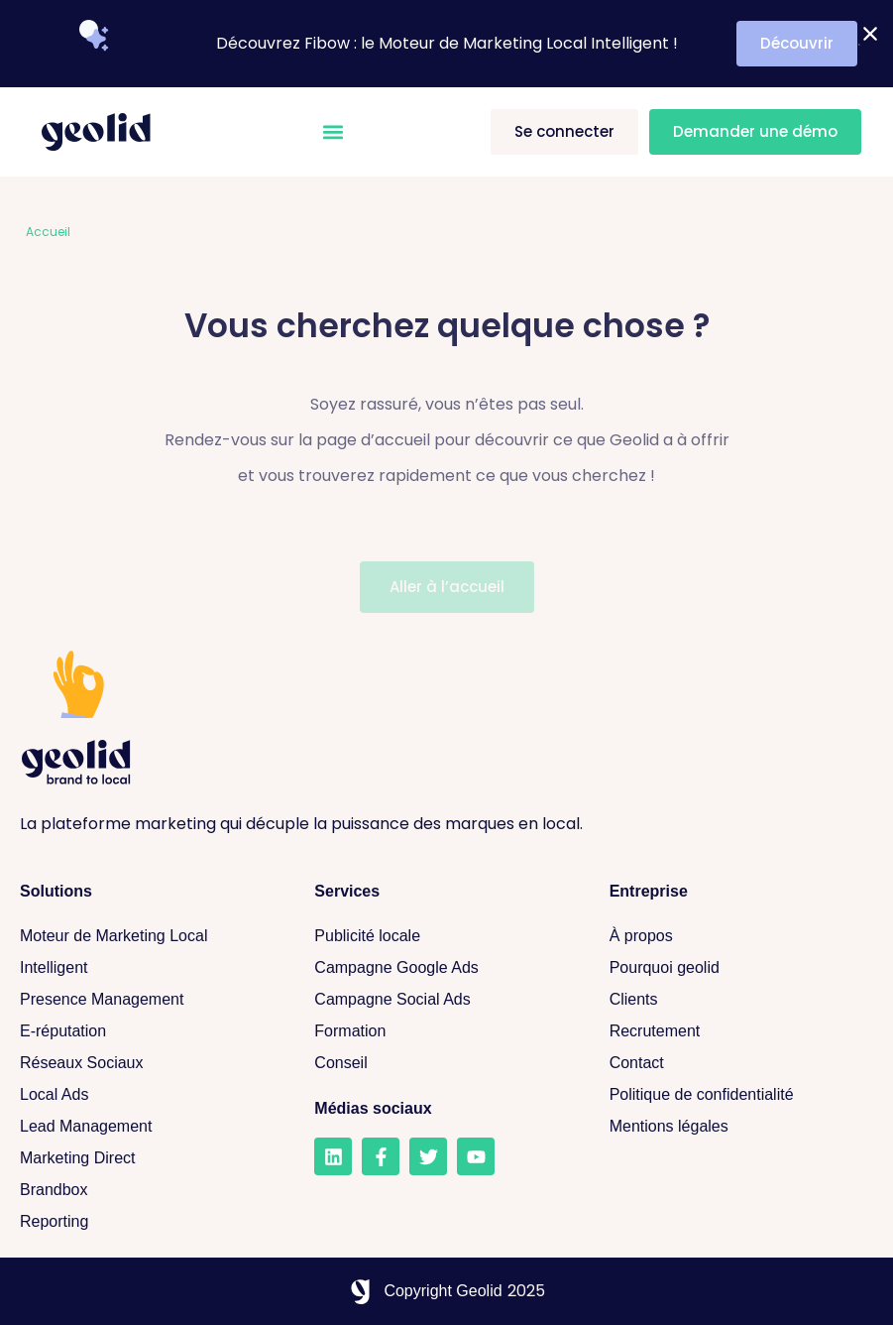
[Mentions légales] (737, 1127)
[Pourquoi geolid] (737, 968)
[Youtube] (476, 1156)
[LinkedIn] (333, 1156)
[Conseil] (441, 1063)
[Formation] (441, 1031)
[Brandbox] (147, 1190)
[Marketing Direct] (147, 1158)
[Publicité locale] (441, 936)
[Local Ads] (147, 1095)
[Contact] (737, 1063)
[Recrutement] (737, 1031)
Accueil (48, 231)
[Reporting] (147, 1222)
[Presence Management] (147, 1000)
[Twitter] (428, 1156)
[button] (333, 132)
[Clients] (737, 1000)
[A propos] (737, 936)
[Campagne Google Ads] (441, 968)
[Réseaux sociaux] (147, 1063)
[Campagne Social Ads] (441, 1000)
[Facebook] (380, 1156)
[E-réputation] (147, 1031)
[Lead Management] (147, 1127)
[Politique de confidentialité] (737, 1095)
